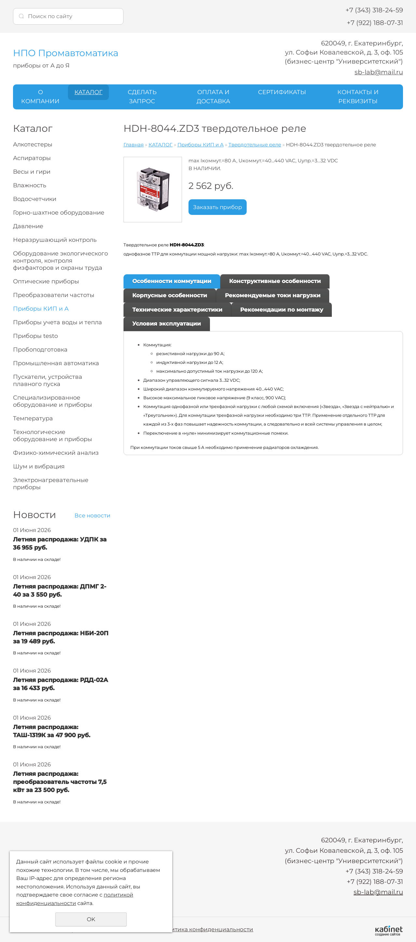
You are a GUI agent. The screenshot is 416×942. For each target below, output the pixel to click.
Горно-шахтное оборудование (58, 212)
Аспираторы (32, 158)
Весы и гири (31, 171)
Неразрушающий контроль (55, 239)
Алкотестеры (32, 144)
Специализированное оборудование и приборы (52, 401)
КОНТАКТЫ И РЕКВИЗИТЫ (358, 96)
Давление (28, 226)
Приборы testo (35, 336)
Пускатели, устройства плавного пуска (47, 380)
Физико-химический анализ (56, 452)
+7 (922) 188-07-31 (375, 23)
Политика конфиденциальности (206, 929)
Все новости (92, 515)
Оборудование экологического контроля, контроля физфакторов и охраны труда (60, 260)
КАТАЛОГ (88, 91)
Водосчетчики (34, 199)
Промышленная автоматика (56, 363)
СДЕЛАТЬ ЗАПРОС (142, 96)
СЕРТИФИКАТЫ (282, 91)
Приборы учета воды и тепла (57, 322)
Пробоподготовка (40, 349)
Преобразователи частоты (53, 295)
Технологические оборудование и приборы (52, 435)
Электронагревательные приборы (50, 484)
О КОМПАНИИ (40, 96)
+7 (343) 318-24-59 (374, 10)
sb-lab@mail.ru (378, 72)
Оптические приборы (46, 281)
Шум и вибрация (39, 466)
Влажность (29, 185)
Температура (33, 418)
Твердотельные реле (254, 145)
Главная (134, 145)
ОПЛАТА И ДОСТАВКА (213, 96)
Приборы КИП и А (41, 308)
